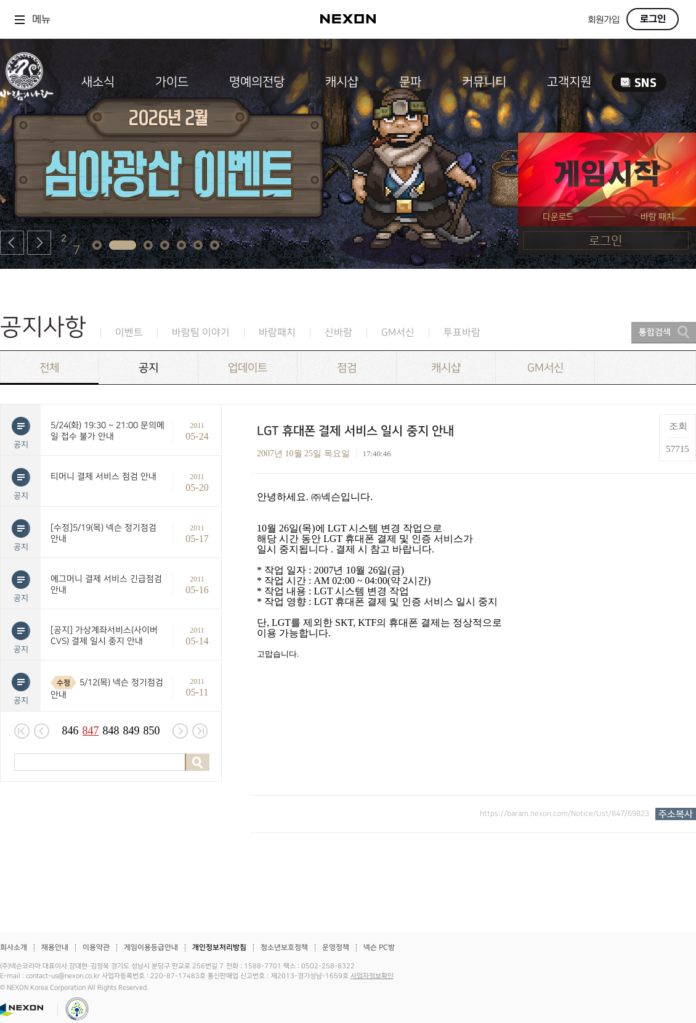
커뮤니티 (484, 82)
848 (111, 731)
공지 (148, 368)
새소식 (98, 82)
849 (131, 731)
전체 (49, 368)
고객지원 (569, 82)
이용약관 (96, 947)
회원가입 (604, 20)
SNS (639, 82)
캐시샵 (341, 82)
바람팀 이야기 (201, 332)
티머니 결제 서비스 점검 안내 (103, 476)
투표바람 (461, 332)
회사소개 (13, 947)
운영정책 (335, 947)
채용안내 (54, 947)
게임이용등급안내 (151, 947)
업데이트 (247, 368)
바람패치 (277, 332)
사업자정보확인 (372, 976)
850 (152, 731)
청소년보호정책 (284, 947)
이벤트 (129, 332)
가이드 (171, 82)
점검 (347, 368)
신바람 (338, 332)
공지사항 (43, 327)
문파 (410, 82)
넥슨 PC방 (379, 947)
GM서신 (398, 332)
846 (70, 731)
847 (91, 731)
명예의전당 (257, 82)
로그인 (653, 19)
